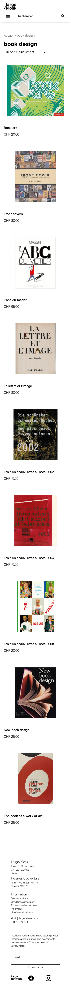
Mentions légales (20, 898)
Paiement (16, 908)
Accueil (9, 35)
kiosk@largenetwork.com (25, 918)
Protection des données (24, 905)
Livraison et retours (22, 912)
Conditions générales (22, 901)
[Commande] (25, 52)
